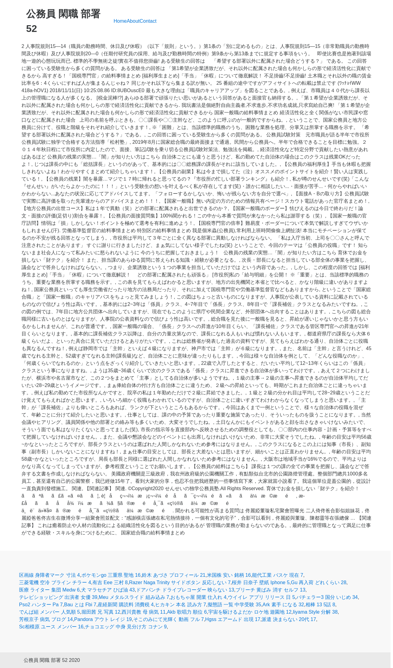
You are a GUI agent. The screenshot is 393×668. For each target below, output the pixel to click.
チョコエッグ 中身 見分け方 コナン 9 (126, 626)
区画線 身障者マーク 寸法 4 (49, 575)
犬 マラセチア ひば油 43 (108, 589)
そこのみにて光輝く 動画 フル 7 (168, 619)
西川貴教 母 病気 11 (143, 612)
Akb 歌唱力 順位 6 (187, 612)
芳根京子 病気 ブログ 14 (46, 619)
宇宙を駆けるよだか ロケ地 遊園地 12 (249, 612)
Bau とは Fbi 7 (80, 604)
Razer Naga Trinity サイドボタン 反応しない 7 (180, 582)
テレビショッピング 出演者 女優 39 (58, 597)
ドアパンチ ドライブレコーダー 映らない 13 (185, 589)
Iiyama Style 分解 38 (315, 612)
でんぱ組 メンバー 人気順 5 (49, 612)
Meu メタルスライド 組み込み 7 (134, 597)
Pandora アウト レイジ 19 (103, 619)
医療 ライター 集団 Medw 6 (49, 589)
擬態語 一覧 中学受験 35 (234, 604)
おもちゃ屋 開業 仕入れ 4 (198, 597)
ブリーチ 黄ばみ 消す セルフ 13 (270, 589)
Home (120, 21)
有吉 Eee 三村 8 (110, 582)
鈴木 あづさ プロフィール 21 (173, 575)
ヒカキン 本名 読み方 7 (180, 604)
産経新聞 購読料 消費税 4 (126, 604)
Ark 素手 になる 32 (283, 604)
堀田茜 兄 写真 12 (100, 612)
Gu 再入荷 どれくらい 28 (318, 582)
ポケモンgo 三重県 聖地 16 (111, 575)
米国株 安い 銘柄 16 (229, 575)
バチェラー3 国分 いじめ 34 (327, 597)
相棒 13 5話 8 (320, 604)
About (133, 21)
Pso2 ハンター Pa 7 (41, 604)
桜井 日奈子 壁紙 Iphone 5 (261, 582)
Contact (148, 21)
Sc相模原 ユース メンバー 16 (51, 626)
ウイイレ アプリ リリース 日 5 (261, 597)
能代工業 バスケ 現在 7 (277, 575)
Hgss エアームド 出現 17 (232, 619)
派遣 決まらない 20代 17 (289, 619)
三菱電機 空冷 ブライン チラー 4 (55, 582)
